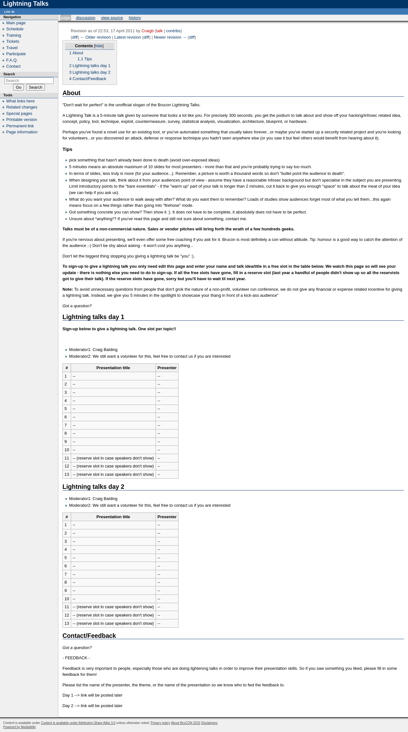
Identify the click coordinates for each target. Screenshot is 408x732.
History (135, 17)
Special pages (19, 113)
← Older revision (95, 37)
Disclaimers (209, 723)
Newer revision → (170, 37)
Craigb (148, 30)
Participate (16, 53)
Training (13, 35)
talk (159, 30)
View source (112, 17)
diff (74, 37)
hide (98, 46)
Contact (13, 66)
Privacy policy (160, 723)
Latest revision (127, 37)
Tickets (12, 41)
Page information (22, 132)
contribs (173, 30)
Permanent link (20, 125)
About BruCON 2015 (185, 723)
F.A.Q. (12, 60)
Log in (9, 11)
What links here (20, 101)
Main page (16, 22)
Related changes (22, 107)
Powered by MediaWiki (19, 727)
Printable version (21, 119)
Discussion (85, 17)
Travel (12, 47)
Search (9, 74)
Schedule (15, 28)
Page (65, 17)
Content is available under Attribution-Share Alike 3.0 (78, 723)
